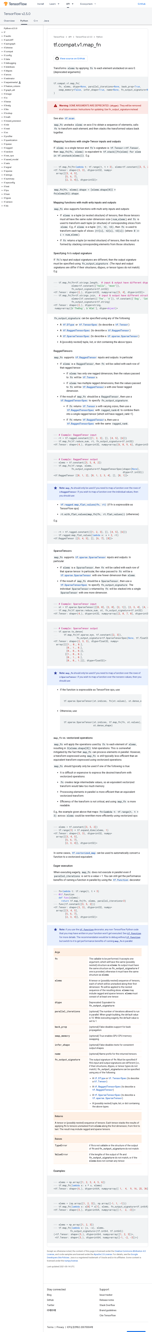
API (70, 37)
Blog (49, 1295)
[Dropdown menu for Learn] (59, 4)
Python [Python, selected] (24, 20)
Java (46, 20)
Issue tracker (106, 1295)
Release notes (107, 1300)
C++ (36, 20)
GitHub (142, 3)
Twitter (50, 1305)
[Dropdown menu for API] (73, 4)
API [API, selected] (68, 3)
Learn (53, 3)
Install (40, 3)
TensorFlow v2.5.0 (17, 14)
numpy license (71, 1261)
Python (99, 37)
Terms (50, 1327)
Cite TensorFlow (108, 1315)
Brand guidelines (108, 1310)
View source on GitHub (70, 58)
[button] (21, 32)
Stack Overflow (107, 1305)
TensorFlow (59, 37)
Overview (9, 20)
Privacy (60, 1327)
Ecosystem (86, 3)
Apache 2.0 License (103, 1254)
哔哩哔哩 (51, 1310)
